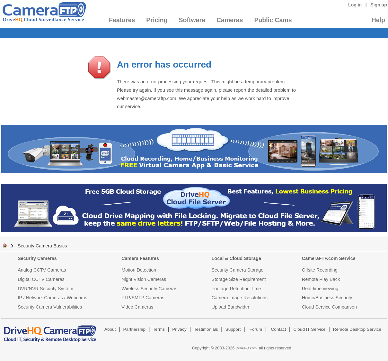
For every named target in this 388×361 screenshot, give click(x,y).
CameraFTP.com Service (329, 258)
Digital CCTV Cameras (41, 279)
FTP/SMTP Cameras (142, 297)
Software (192, 19)
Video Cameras (137, 307)
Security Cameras (37, 258)
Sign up (378, 4)
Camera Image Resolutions (240, 297)
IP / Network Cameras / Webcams (52, 297)
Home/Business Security (327, 297)
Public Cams (273, 19)
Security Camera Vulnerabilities (50, 307)
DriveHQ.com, (247, 348)
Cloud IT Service (309, 329)
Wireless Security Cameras (149, 288)
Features (122, 19)
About (110, 329)
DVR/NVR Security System (45, 288)
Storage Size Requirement (239, 279)
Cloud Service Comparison (329, 307)
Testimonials (206, 329)
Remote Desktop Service (357, 329)
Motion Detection (138, 270)
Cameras (229, 19)
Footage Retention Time (236, 288)
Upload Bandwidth (230, 307)
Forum (256, 329)
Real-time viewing (320, 288)
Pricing (156, 19)
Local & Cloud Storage (236, 258)
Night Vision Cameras (143, 279)
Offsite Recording (320, 270)
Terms (159, 329)
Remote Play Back (321, 279)
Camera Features (140, 258)
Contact (278, 329)
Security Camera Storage (238, 270)
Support (233, 329)
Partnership (134, 329)
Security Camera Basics (42, 245)
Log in (355, 4)
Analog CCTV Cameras (42, 270)
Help (378, 19)
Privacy (179, 329)
